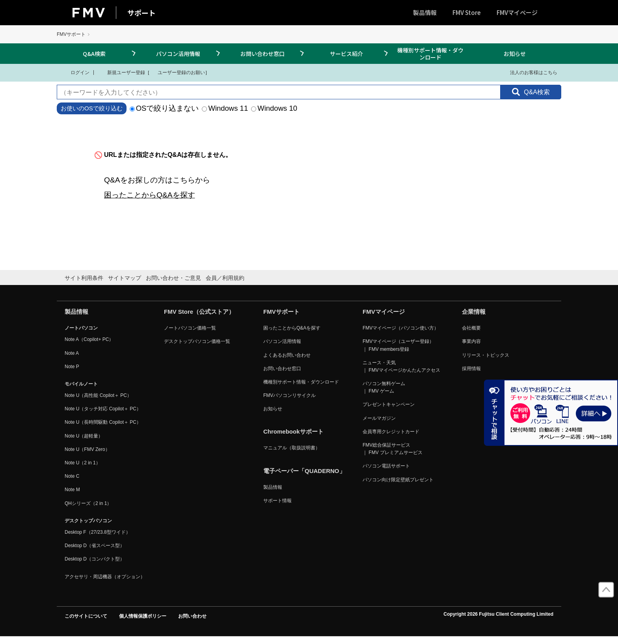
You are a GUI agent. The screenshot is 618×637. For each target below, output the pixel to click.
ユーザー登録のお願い (177, 72)
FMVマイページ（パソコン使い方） (401, 328)
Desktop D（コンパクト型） (95, 559)
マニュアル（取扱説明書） (291, 448)
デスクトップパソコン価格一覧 (197, 341)
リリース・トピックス (485, 355)
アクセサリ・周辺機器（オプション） (105, 576)
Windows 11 (225, 108)
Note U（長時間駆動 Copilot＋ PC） (103, 422)
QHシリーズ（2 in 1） (88, 503)
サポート (141, 12)
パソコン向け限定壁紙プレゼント (398, 479)
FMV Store (466, 12)
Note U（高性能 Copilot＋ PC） (98, 395)
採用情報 (471, 368)
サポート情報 (277, 500)
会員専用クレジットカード (391, 431)
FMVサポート (71, 34)
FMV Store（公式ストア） (199, 311)
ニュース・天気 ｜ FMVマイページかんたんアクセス (401, 366)
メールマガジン (379, 418)
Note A (72, 353)
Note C (72, 476)
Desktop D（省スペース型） (95, 545)
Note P (72, 366)
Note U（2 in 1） (83, 463)
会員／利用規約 (225, 278)
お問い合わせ (192, 616)
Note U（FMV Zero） (87, 449)
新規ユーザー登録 (121, 72)
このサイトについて (86, 616)
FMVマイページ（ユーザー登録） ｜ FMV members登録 (398, 345)
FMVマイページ (517, 12)
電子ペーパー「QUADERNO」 (304, 471)
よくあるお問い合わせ (287, 355)
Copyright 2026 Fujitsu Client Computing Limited (498, 614)
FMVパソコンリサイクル (289, 395)
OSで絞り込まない (164, 108)
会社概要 (471, 328)
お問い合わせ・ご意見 (173, 278)
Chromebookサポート (293, 431)
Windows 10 (274, 108)
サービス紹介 (346, 54)
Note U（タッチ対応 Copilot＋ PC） (103, 409)
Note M (72, 489)
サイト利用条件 (84, 278)
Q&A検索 (94, 54)
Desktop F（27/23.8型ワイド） (97, 532)
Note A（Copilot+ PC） (89, 339)
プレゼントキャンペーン (389, 404)
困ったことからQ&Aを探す (149, 195)
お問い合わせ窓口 (262, 54)
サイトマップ (124, 278)
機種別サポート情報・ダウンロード (430, 53)
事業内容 (471, 341)
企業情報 (474, 311)
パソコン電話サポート (386, 466)
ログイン (75, 72)
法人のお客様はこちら (528, 72)
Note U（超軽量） (84, 436)
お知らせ (515, 54)
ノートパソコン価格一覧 (190, 328)
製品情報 (425, 12)
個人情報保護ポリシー (142, 616)
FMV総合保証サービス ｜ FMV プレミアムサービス (393, 448)
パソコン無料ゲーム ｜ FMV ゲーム (384, 387)
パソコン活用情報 (178, 54)
